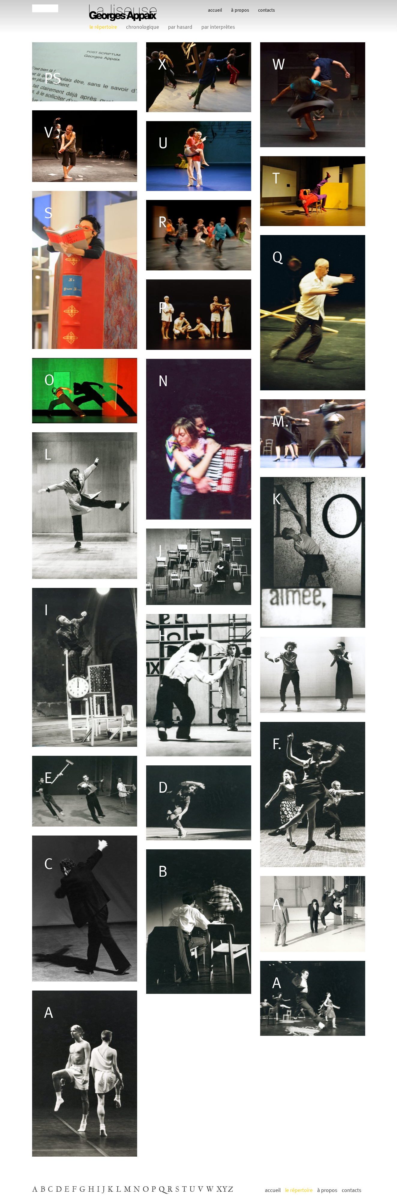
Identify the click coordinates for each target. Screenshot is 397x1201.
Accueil (215, 10)
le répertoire (103, 27)
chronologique (142, 27)
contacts (266, 10)
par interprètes (218, 27)
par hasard (180, 27)
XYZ (224, 1189)
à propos (240, 10)
